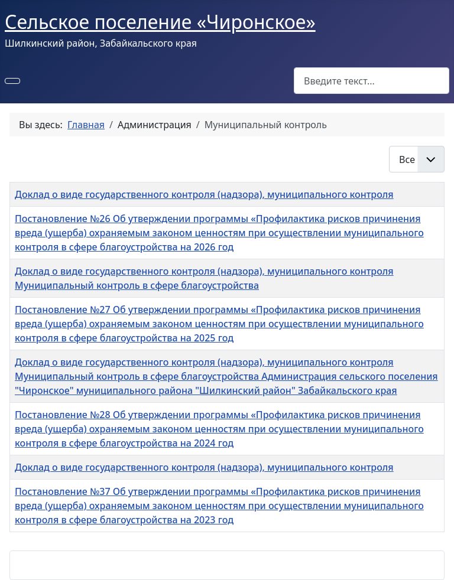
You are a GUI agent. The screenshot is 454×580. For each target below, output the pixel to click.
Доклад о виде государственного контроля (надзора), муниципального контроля (204, 194)
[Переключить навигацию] (12, 81)
